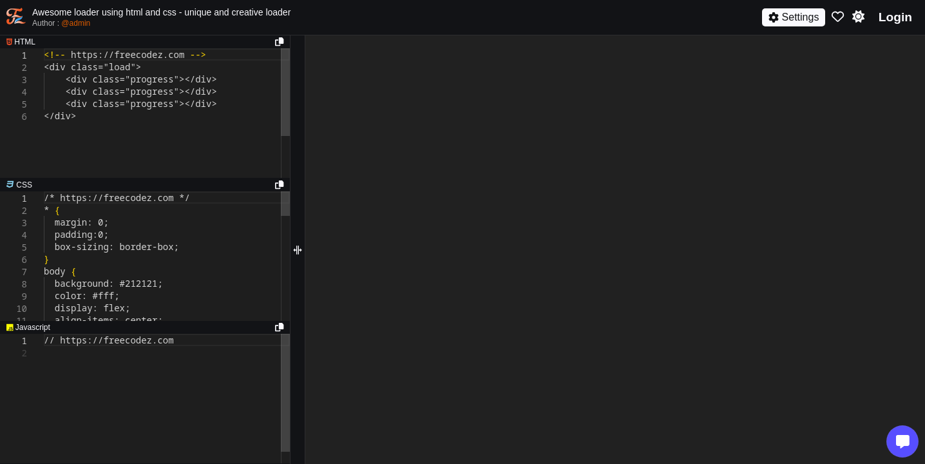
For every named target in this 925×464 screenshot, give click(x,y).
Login (895, 17)
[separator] (145, 185)
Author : (61, 23)
